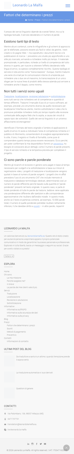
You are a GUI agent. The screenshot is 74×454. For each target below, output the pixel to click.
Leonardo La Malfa (28, 5)
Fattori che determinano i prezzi (21, 325)
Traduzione (9, 96)
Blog (6, 319)
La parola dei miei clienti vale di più (22, 287)
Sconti (10, 328)
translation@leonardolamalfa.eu (22, 424)
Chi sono (8, 274)
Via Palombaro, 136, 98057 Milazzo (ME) (26, 413)
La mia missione (14, 278)
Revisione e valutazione (17, 300)
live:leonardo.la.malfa (17, 429)
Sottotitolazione (14, 303)
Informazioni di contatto (17, 341)
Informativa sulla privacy (18, 316)
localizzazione (21, 96)
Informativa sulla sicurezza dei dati (22, 313)
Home (6, 271)
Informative (9, 306)
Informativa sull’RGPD (16, 309)
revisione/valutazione (39, 96)
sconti (37, 206)
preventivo (58, 143)
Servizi (7, 290)
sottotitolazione (58, 96)
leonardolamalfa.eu (36, 236)
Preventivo (11, 335)
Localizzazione (13, 297)
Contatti (7, 338)
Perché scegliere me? (16, 281)
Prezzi (6, 322)
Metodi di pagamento (16, 332)
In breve (10, 284)
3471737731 (13, 419)
